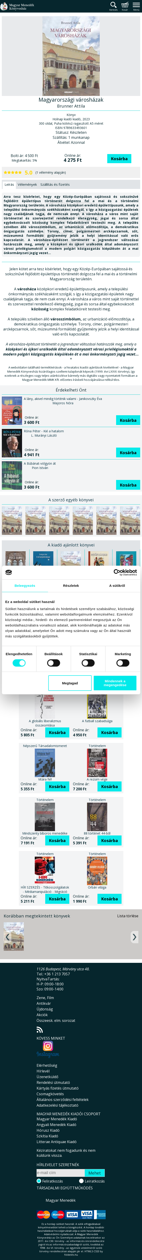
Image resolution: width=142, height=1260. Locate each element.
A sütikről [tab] (117, 585)
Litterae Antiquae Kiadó (57, 1141)
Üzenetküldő (47, 1076)
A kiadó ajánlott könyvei (71, 545)
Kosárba (119, 158)
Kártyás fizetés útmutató (58, 1088)
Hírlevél (43, 1071)
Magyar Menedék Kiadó (57, 1118)
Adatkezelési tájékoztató (57, 1105)
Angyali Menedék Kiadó (56, 1124)
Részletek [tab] (71, 585)
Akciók (42, 1014)
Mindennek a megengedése (115, 683)
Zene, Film (45, 997)
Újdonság (45, 1009)
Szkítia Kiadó (47, 1136)
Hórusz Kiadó (48, 1130)
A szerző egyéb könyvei (71, 499)
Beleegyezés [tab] (25, 585)
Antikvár (44, 1003)
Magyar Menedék (61, 1200)
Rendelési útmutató (53, 1082)
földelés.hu (71, 1254)
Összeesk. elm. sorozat (56, 1020)
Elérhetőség (47, 1065)
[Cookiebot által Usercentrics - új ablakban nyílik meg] (117, 572)
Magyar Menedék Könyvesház (17, 9)
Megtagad (70, 683)
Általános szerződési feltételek (63, 1099)
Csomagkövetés (50, 1093)
